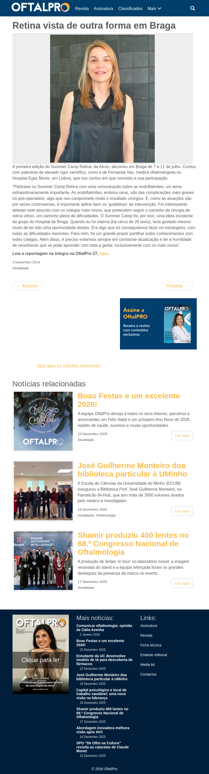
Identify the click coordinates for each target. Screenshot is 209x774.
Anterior (27, 285)
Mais (154, 8)
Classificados (130, 8)
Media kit (147, 665)
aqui (104, 253)
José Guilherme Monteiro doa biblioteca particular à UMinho (132, 469)
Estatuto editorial (153, 655)
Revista (82, 8)
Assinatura (103, 8)
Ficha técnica (150, 645)
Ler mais (182, 435)
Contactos (148, 674)
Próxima (177, 285)
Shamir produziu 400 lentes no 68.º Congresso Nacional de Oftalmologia (133, 543)
